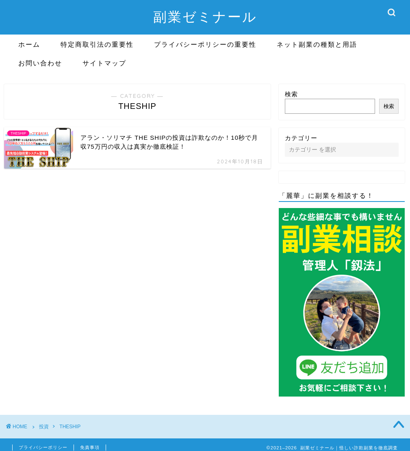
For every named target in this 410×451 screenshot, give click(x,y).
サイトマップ (104, 63)
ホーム (29, 44)
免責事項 (90, 447)
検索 (291, 94)
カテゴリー (301, 137)
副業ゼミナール (205, 16)
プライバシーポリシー (43, 447)
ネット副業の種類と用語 (317, 44)
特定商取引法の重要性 (97, 44)
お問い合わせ (40, 63)
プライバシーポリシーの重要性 (205, 44)
